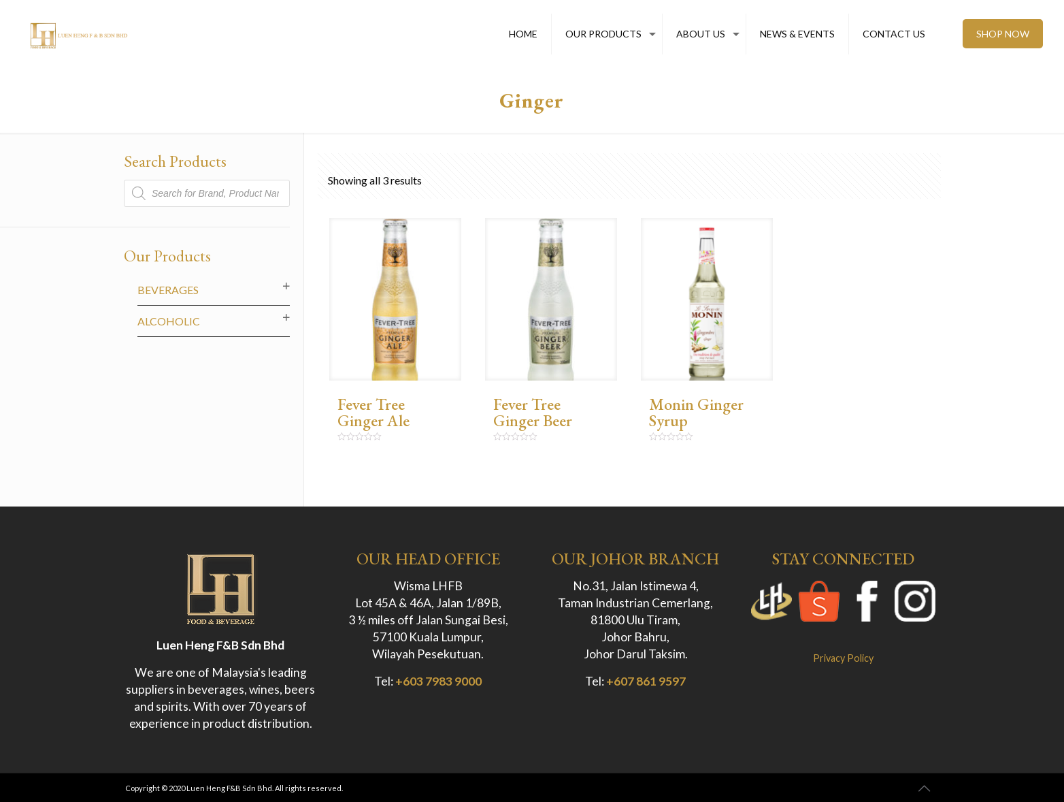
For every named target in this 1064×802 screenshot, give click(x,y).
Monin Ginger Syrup (696, 412)
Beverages (168, 289)
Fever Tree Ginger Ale (373, 412)
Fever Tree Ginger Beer (532, 412)
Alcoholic (168, 321)
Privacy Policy (843, 658)
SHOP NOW (1002, 33)
